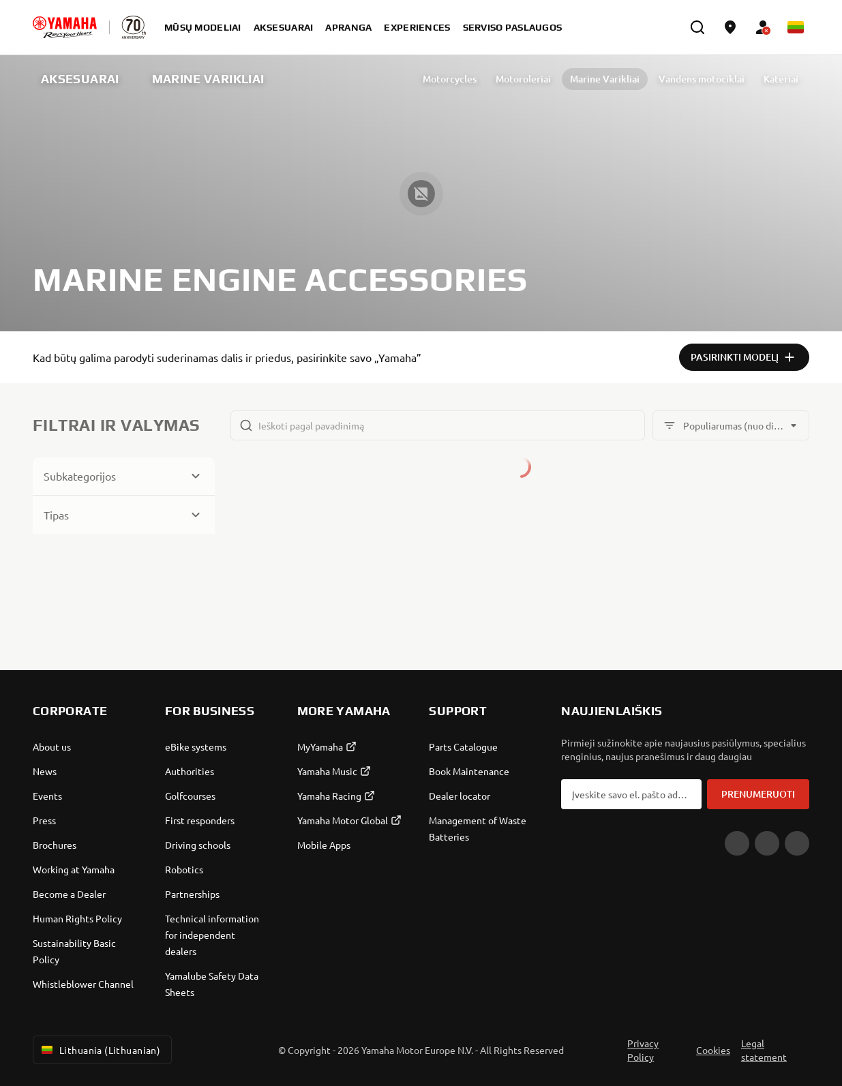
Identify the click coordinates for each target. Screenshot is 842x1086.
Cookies (713, 1050)
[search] (697, 27)
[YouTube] (737, 843)
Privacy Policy (643, 1050)
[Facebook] (767, 843)
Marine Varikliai (586, 78)
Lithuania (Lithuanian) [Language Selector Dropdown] (99, 1050)
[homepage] (65, 27)
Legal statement (764, 1050)
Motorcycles (431, 78)
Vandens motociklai (683, 78)
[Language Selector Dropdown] (795, 27)
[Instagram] (797, 843)
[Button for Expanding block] (124, 476)
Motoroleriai (504, 78)
